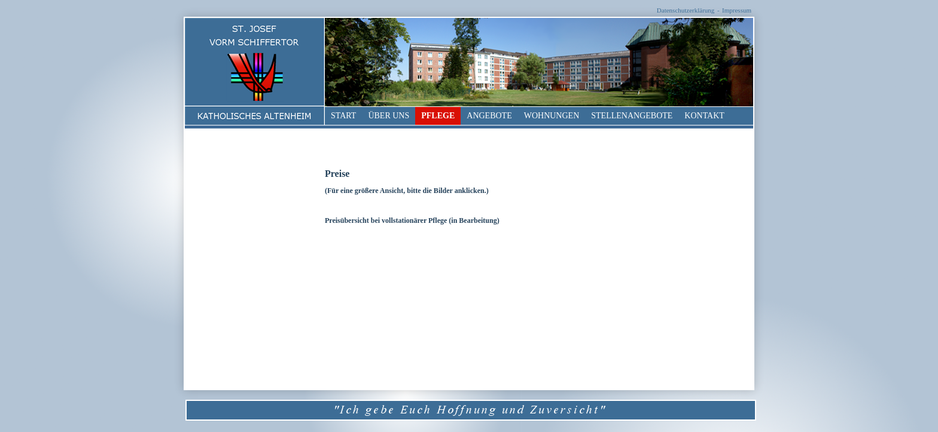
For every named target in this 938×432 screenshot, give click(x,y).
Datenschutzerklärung (686, 10)
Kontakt (704, 115)
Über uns (388, 115)
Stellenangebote (631, 115)
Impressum (736, 10)
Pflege (438, 115)
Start (343, 115)
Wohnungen (552, 115)
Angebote (489, 115)
